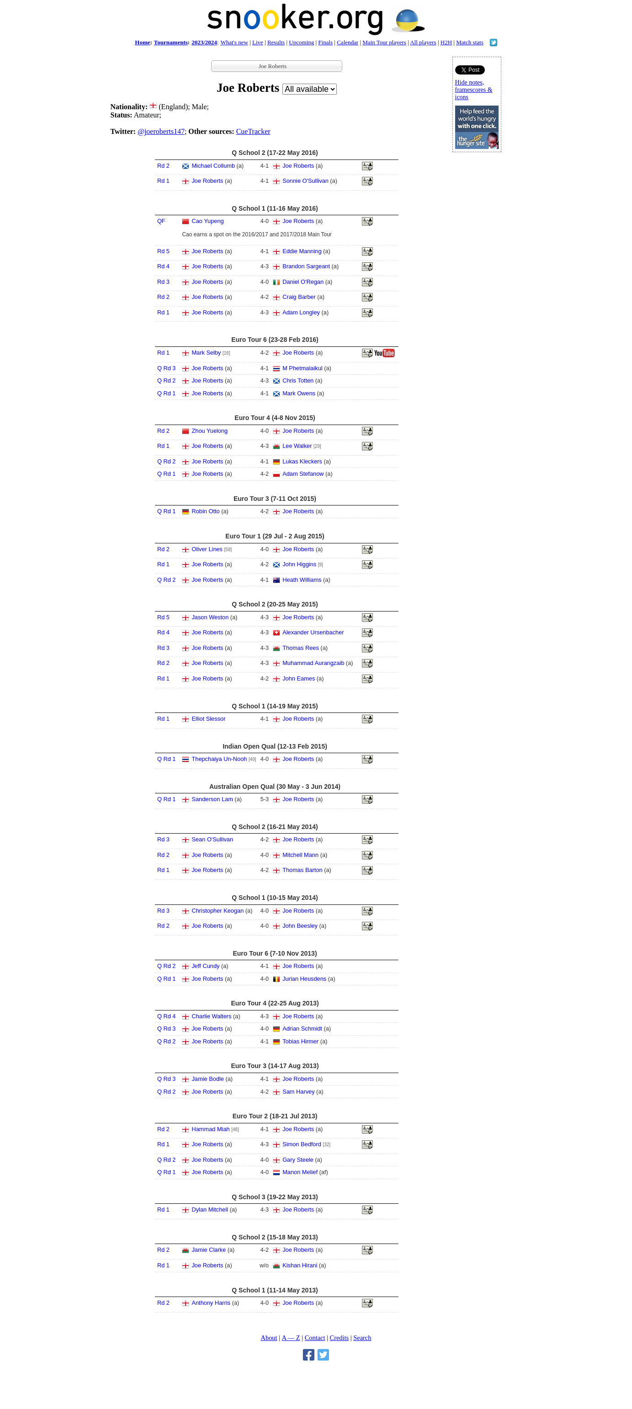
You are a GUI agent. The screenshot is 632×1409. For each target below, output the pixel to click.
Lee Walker (297, 445)
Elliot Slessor (208, 718)
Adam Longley (301, 312)
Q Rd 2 (166, 380)
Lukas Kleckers (302, 461)
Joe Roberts (298, 165)
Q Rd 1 (166, 393)
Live (257, 42)
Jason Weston (209, 617)
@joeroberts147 (161, 131)
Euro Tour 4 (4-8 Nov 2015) (274, 417)
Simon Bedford (301, 1144)
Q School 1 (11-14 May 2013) (275, 1290)
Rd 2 (163, 165)
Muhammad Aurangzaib (313, 662)
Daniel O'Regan (303, 281)
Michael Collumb (213, 165)
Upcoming (301, 42)
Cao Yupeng (207, 221)
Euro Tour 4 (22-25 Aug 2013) (275, 1003)
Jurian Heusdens (304, 978)
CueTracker (253, 131)
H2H (446, 42)
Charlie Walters (211, 1016)
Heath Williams (301, 579)
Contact (315, 1337)
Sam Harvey (298, 1091)
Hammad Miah (210, 1129)
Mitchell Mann (300, 854)
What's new (234, 42)
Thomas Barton (302, 870)
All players (423, 42)
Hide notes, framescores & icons (474, 90)
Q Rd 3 (166, 368)
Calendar (347, 42)
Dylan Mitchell (209, 1209)
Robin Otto (205, 511)
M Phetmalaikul (302, 368)
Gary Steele (297, 1159)
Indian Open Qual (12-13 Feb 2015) (275, 746)
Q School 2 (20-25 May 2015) (275, 604)
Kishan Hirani (299, 1265)
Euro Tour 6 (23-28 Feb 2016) (274, 339)
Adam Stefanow (303, 473)
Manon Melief (300, 1172)
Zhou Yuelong (209, 430)
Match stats (469, 42)
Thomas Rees (300, 647)
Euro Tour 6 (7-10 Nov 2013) (275, 953)
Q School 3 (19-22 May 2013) (275, 1197)
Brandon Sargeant (306, 266)
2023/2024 (204, 42)
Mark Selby (206, 352)
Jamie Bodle (207, 1078)
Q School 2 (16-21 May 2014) (275, 826)
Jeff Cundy (205, 965)
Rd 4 (163, 266)
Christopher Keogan (217, 910)
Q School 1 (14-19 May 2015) (275, 706)
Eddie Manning (301, 251)
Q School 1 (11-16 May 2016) (275, 208)
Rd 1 (163, 180)
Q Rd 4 (166, 1016)
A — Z (291, 1337)
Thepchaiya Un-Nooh (219, 758)
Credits (339, 1337)
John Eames (298, 678)
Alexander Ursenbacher (313, 632)
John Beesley (300, 925)
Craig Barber (299, 296)
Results (276, 42)
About (269, 1337)
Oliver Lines (207, 549)
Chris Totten (297, 380)
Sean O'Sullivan (212, 839)
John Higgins (299, 564)
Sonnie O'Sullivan (305, 180)
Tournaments (171, 42)
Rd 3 (163, 281)
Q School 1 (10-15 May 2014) (275, 897)
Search (362, 1337)
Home (142, 42)
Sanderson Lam (212, 799)
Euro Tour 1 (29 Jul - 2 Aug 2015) (274, 536)
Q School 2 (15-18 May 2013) (275, 1237)
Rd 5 (163, 251)
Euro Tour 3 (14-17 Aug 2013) (275, 1065)
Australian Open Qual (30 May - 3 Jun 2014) (274, 786)
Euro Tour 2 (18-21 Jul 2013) (275, 1116)
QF (161, 221)
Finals (325, 42)
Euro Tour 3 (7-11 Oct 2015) (275, 498)
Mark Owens (298, 393)
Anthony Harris (210, 1302)
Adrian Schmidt (302, 1028)
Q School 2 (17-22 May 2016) (275, 152)
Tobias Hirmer (300, 1041)
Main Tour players (384, 42)
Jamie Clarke (208, 1249)
